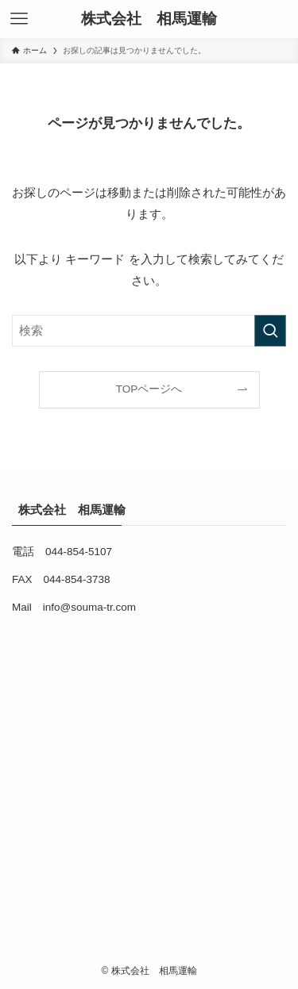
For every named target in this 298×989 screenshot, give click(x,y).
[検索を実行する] (270, 331)
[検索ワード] (149, 331)
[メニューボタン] (19, 19)
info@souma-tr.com (89, 607)
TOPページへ (149, 389)
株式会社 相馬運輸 (153, 19)
